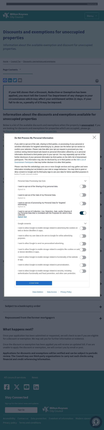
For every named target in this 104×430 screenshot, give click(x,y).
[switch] (83, 186)
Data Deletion (38, 292)
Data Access (52, 292)
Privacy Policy (66, 292)
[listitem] (52, 181)
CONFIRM (34, 283)
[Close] (95, 138)
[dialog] (52, 215)
